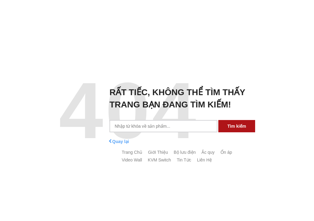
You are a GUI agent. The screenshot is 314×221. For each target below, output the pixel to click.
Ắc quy (207, 152)
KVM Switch (159, 159)
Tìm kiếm (237, 126)
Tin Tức (184, 159)
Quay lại (119, 141)
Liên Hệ (204, 159)
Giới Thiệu (158, 152)
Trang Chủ (132, 152)
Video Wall (132, 159)
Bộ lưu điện (185, 152)
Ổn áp (226, 152)
